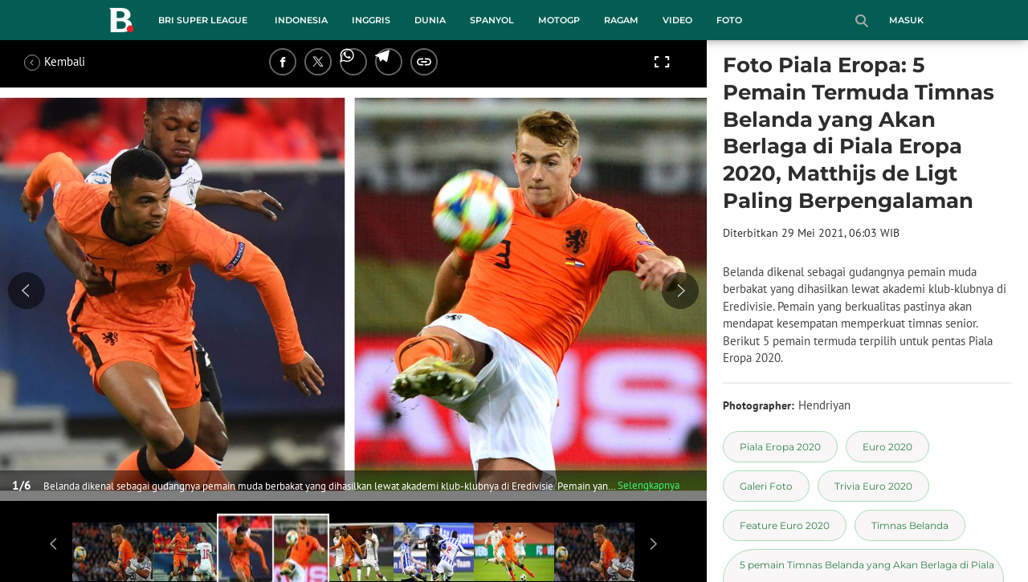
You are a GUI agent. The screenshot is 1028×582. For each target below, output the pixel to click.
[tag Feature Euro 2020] (784, 525)
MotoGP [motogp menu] (559, 20)
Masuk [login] (906, 20)
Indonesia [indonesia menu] (301, 20)
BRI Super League (202, 20)
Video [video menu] (677, 20)
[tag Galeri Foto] (766, 486)
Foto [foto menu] (729, 20)
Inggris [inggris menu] (371, 20)
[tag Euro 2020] (887, 446)
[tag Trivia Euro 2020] (873, 486)
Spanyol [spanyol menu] (492, 20)
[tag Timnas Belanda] (910, 525)
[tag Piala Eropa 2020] (780, 446)
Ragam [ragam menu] (621, 20)
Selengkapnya (648, 485)
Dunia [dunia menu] (430, 20)
